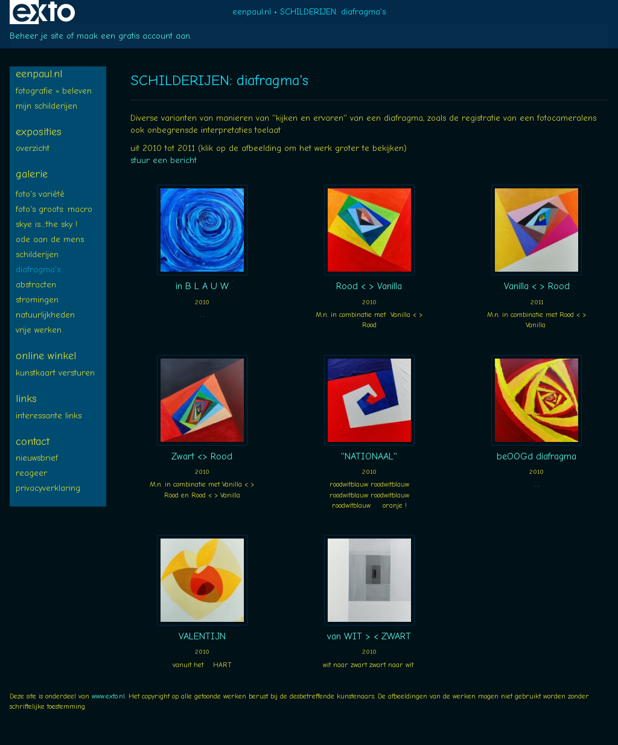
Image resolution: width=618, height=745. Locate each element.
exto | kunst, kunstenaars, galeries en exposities (44, 12)
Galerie (32, 174)
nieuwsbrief (37, 458)
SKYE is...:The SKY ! (46, 224)
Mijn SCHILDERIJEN (46, 106)
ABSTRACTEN (36, 285)
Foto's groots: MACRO (54, 209)
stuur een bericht (163, 160)
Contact (32, 441)
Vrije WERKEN (39, 330)
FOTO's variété (40, 194)
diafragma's (38, 269)
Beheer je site (36, 36)
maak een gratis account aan (133, 36)
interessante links (48, 416)
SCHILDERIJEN (37, 254)
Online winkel (46, 356)
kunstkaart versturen (55, 373)
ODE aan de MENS (50, 239)
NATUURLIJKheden (45, 315)
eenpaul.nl (251, 12)
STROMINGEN (37, 300)
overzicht (32, 148)
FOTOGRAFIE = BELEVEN (54, 91)
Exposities (39, 132)
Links (26, 398)
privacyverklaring (48, 488)
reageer (31, 473)
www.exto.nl (108, 696)
